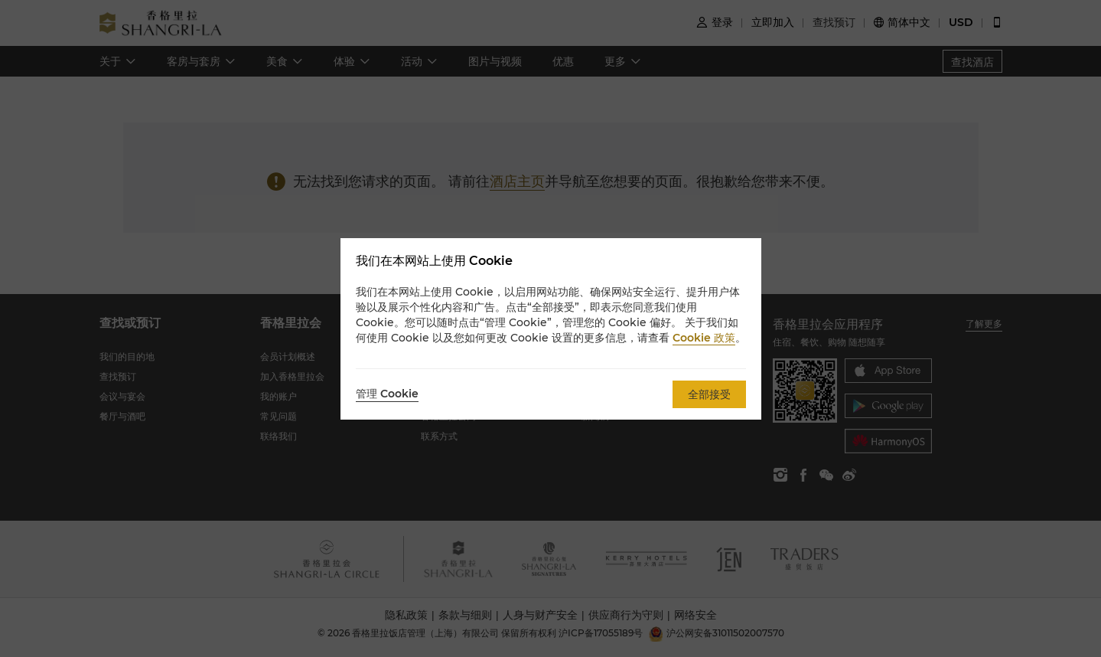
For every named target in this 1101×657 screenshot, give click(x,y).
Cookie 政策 (704, 338)
